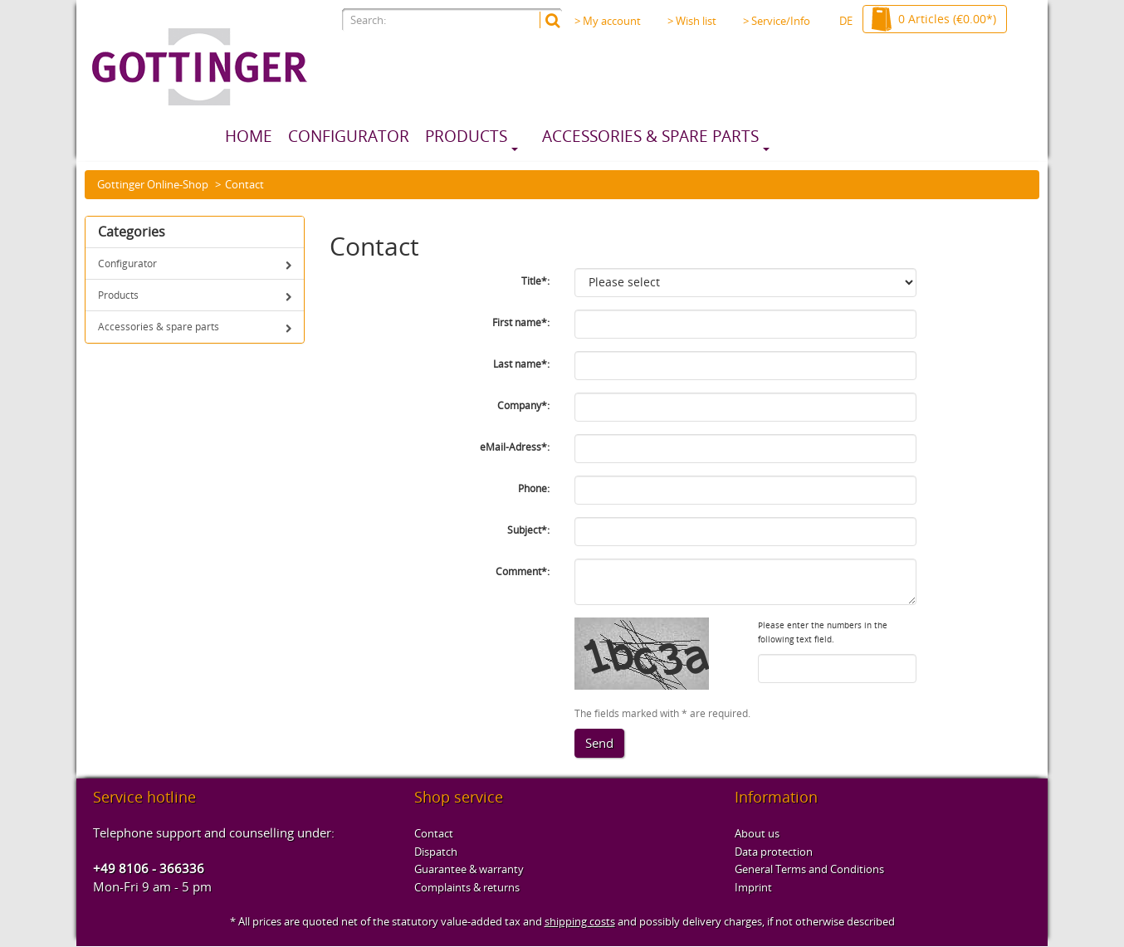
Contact (433, 833)
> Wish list (691, 20)
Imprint (753, 887)
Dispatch (435, 851)
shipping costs (580, 921)
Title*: (535, 281)
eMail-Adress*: (515, 447)
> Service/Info (781, 20)
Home (248, 136)
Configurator (348, 136)
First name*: (521, 322)
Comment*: (523, 571)
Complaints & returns (467, 887)
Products (466, 136)
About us (757, 833)
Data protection (774, 851)
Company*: (523, 405)
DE (846, 20)
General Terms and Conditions (809, 869)
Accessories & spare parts (650, 136)
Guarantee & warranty (469, 869)
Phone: (534, 488)
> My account (607, 20)
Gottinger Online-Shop (152, 184)
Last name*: (521, 364)
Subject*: (528, 530)
